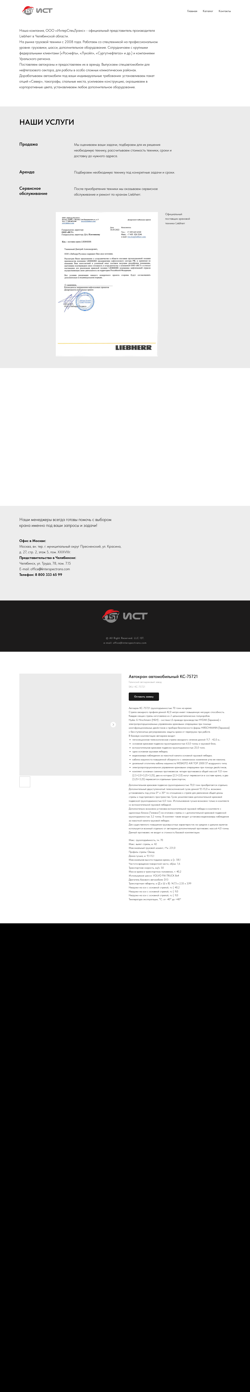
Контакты (225, 11)
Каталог (208, 11)
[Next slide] (242, 972)
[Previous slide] (8, 972)
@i (41, 569)
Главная (192, 11)
